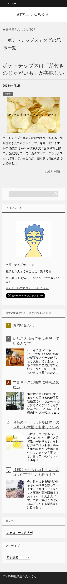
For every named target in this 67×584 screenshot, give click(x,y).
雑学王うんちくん (33, 14)
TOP (20, 29)
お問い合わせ (23, 325)
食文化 (8, 94)
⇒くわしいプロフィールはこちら (27, 288)
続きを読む (54, 171)
